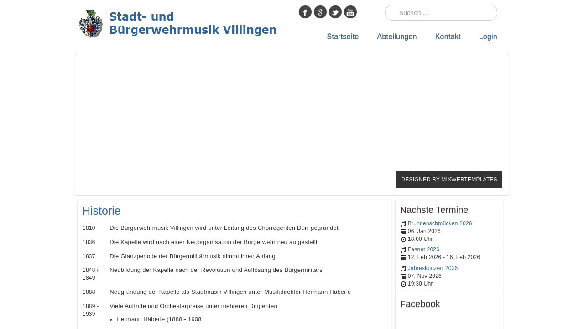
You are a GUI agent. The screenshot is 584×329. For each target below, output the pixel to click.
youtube (350, 11)
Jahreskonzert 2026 (433, 268)
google (320, 11)
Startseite (343, 37)
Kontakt (448, 37)
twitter (335, 11)
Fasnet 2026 (423, 249)
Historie (101, 210)
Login (488, 37)
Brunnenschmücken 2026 (440, 223)
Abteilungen (397, 37)
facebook (305, 11)
